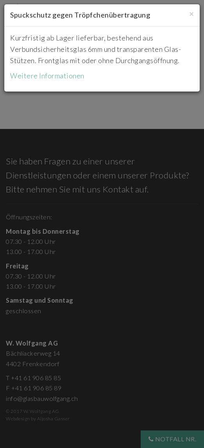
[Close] (191, 13)
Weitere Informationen (47, 75)
